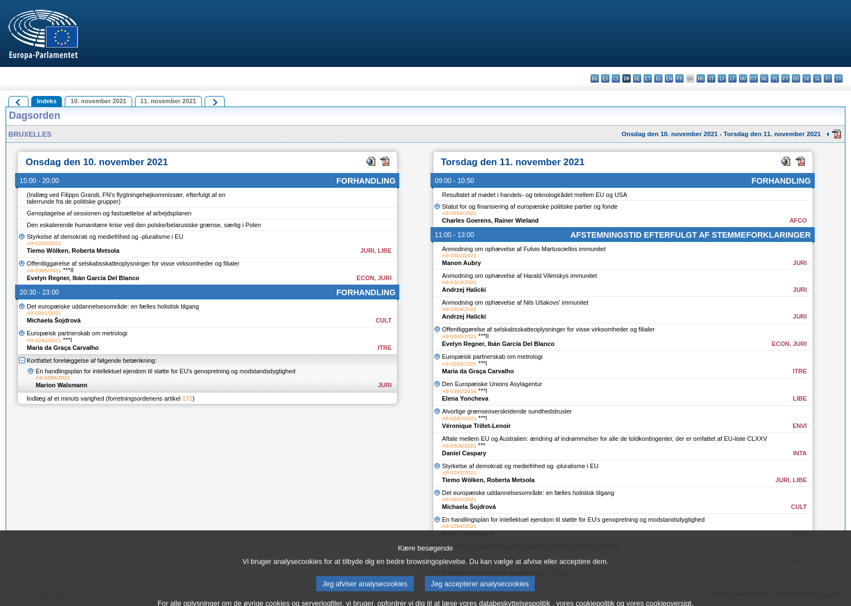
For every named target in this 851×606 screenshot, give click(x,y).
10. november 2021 (98, 101)
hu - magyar (743, 78)
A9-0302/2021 (459, 255)
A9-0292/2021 (44, 243)
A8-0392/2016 (459, 391)
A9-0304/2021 (459, 309)
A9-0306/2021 (459, 446)
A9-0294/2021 (459, 213)
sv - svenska (838, 78)
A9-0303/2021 (459, 282)
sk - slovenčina (806, 78)
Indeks (46, 101)
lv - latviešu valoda (722, 78)
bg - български (595, 78)
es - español (605, 78)
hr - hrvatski (701, 78)
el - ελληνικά (658, 78)
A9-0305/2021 (44, 270)
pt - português (785, 78)
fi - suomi (828, 78)
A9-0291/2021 (44, 313)
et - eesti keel (648, 78)
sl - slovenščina (817, 78)
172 (187, 398)
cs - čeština (616, 78)
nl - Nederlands (764, 78)
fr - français (679, 78)
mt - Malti (754, 78)
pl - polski (775, 78)
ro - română (796, 78)
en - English (669, 78)
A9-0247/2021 (459, 418)
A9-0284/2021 (53, 377)
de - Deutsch (637, 78)
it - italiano (711, 78)
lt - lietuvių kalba (732, 78)
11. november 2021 (168, 101)
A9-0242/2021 (44, 340)
